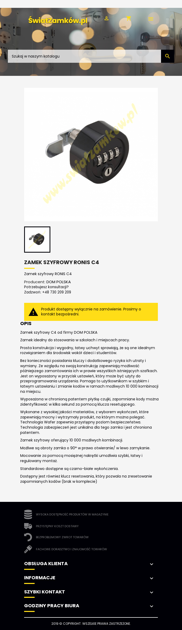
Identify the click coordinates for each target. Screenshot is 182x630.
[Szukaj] (91, 56)
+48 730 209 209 (56, 292)
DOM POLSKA (58, 282)
